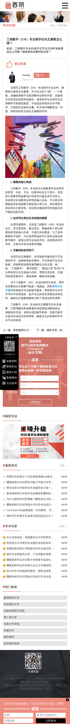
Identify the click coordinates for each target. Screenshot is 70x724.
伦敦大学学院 (11, 624)
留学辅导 (9, 637)
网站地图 (26, 681)
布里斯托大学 (11, 604)
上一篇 (18, 330)
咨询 (42, 75)
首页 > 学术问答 (58, 25)
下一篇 (51, 330)
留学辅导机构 (11, 643)
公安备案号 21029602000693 (48, 678)
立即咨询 (51, 720)
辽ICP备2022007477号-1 (17, 678)
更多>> (63, 465)
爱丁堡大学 (10, 617)
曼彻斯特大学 (11, 597)
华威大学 (9, 630)
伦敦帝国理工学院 (14, 610)
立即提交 (35, 402)
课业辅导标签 (40, 681)
